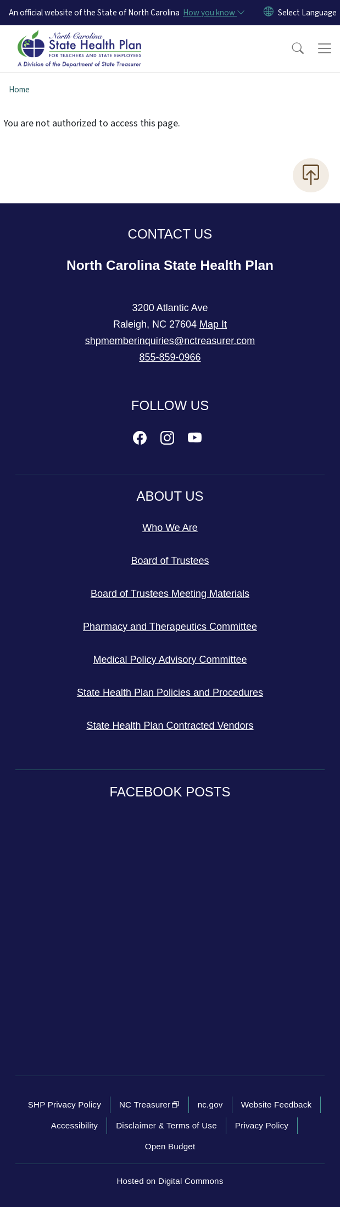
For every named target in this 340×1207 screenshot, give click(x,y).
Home (19, 90)
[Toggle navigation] (324, 48)
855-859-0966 (169, 357)
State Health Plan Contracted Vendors (169, 725)
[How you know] (213, 12)
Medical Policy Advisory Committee (170, 659)
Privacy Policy (261, 1125)
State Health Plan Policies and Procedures (170, 692)
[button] (290, 48)
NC (149, 1104)
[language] (307, 12)
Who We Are (170, 527)
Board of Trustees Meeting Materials (170, 593)
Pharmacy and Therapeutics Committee (170, 626)
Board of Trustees (170, 560)
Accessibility (74, 1125)
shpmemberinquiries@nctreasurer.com (170, 340)
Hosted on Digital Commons (169, 1181)
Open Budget (170, 1146)
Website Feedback (276, 1104)
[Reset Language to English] (269, 12)
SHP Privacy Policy (64, 1104)
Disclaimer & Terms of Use (166, 1125)
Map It (213, 324)
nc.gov (210, 1104)
